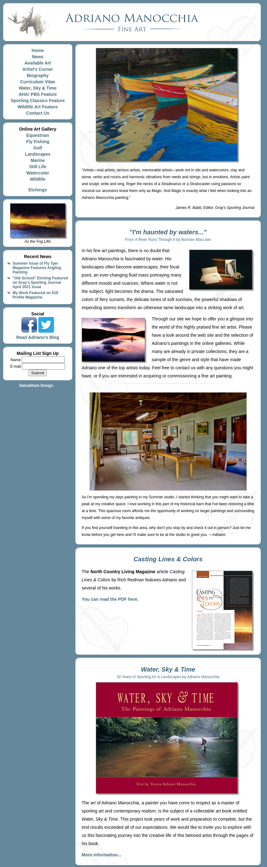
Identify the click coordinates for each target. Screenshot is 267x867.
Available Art (38, 62)
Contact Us (37, 113)
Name (16, 360)
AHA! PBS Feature (38, 94)
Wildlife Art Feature (38, 106)
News (38, 56)
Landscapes (38, 154)
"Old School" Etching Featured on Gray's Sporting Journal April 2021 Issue (40, 282)
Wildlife (38, 179)
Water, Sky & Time (38, 88)
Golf (37, 147)
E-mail (16, 366)
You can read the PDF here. (110, 599)
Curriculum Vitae (37, 81)
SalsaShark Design (36, 385)
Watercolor (37, 172)
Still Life (37, 166)
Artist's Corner (37, 69)
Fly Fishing (37, 141)
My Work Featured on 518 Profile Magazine (35, 295)
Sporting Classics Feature (38, 100)
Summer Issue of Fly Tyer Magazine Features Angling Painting (37, 267)
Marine (37, 160)
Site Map (37, 391)
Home (38, 50)
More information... (101, 854)
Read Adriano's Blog (37, 337)
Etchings (37, 189)
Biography (37, 75)
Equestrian (37, 135)
